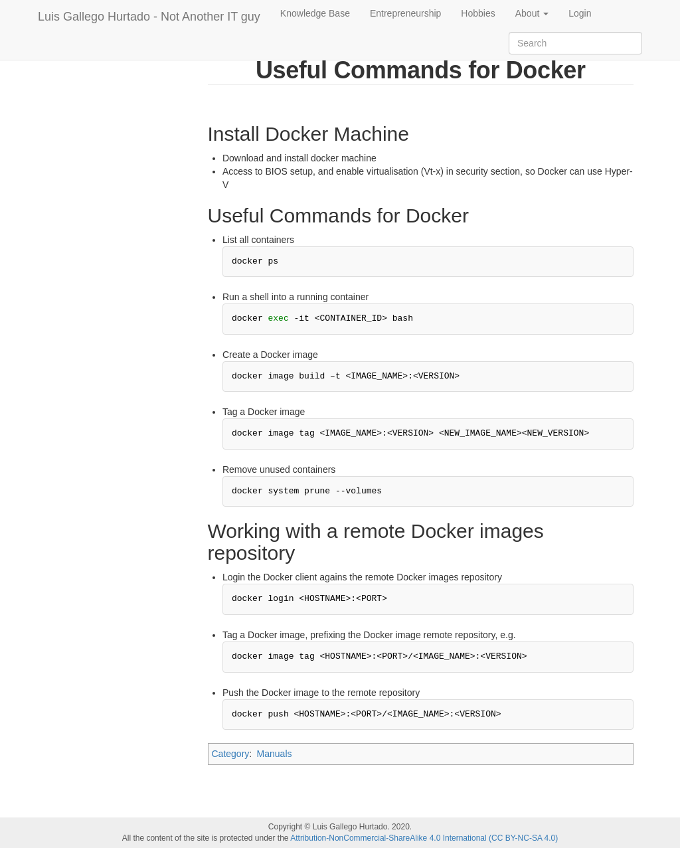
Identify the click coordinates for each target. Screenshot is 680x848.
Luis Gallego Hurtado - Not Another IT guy (149, 16)
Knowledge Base (315, 13)
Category (231, 753)
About (532, 13)
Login (579, 13)
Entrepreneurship (405, 13)
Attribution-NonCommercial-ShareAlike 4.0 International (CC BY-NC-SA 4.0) (424, 838)
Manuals (274, 753)
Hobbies (478, 13)
